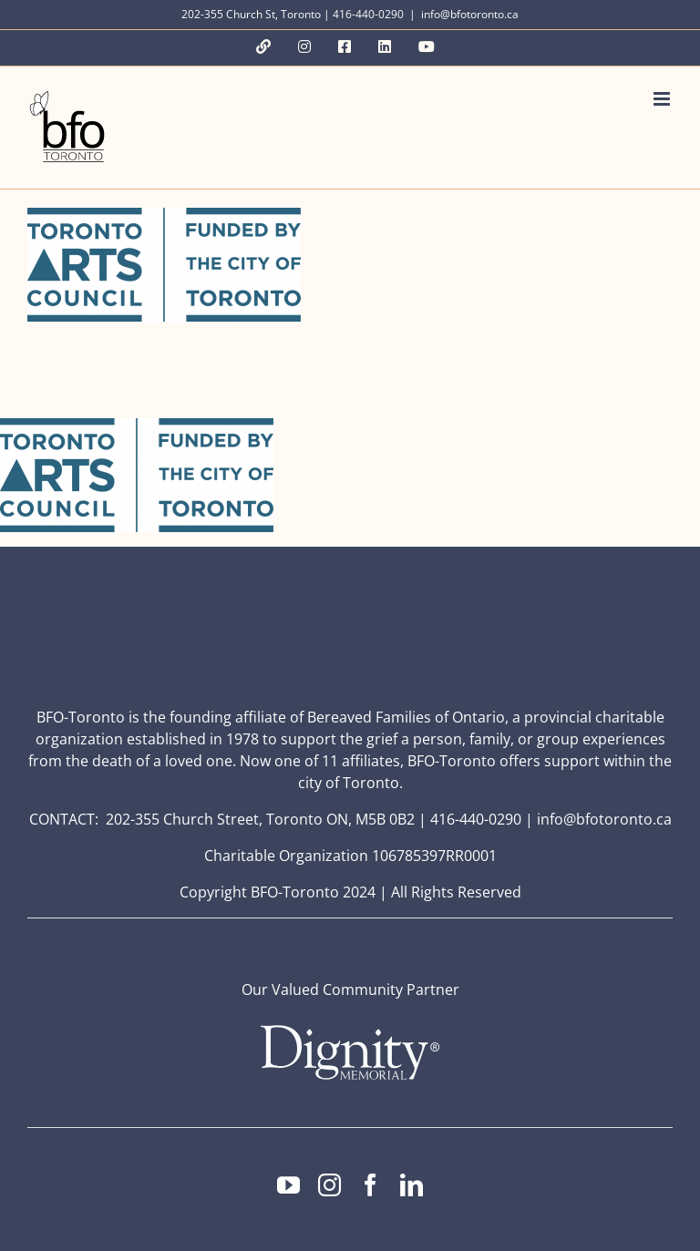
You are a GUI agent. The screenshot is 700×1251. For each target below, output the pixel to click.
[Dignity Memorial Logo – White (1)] (350, 1030)
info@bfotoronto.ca (470, 14)
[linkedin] (411, 1185)
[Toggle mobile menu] (663, 98)
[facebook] (370, 1185)
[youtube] (288, 1185)
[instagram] (329, 1185)
